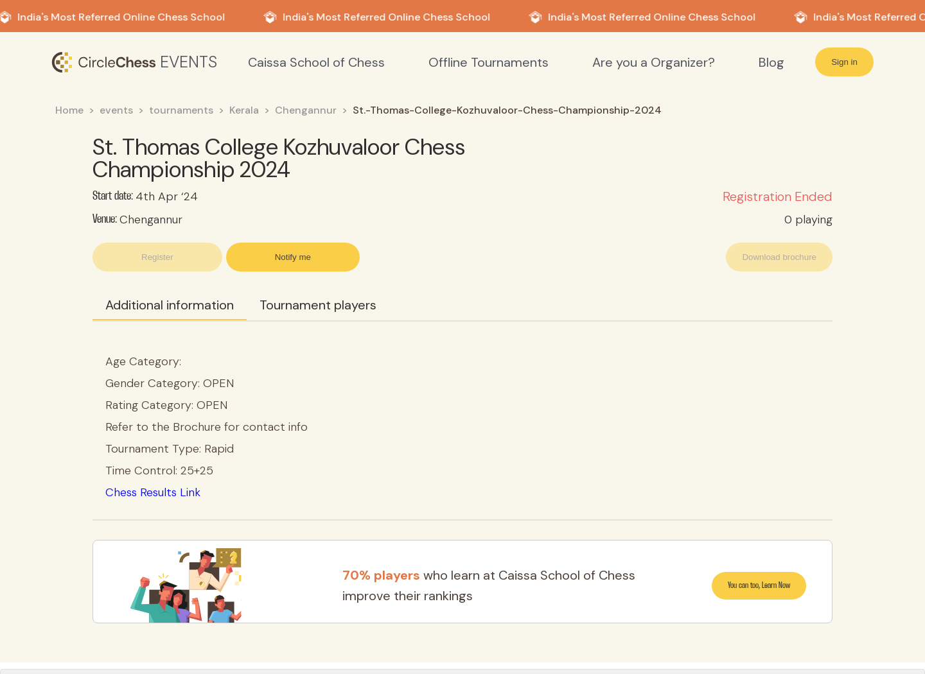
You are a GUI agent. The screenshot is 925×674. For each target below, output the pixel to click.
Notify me (293, 257)
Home (69, 110)
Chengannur (306, 110)
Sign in (844, 62)
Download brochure (779, 257)
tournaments (181, 110)
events (116, 110)
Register (157, 257)
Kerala (244, 110)
